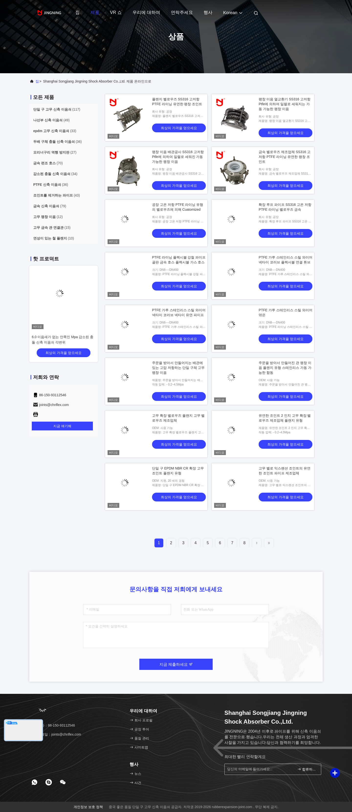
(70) (48, 163)
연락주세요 (182, 12)
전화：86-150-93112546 (54, 725)
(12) (48, 217)
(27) (55, 152)
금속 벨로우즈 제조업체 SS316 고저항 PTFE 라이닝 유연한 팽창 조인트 (284, 157)
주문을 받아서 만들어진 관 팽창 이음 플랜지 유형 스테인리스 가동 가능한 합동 (285, 368)
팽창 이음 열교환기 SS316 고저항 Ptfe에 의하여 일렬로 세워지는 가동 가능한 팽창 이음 (284, 104)
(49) (51, 120)
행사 (208, 12)
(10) (53, 238)
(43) (56, 195)
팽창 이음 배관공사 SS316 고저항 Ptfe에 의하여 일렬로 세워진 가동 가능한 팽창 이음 (178, 157)
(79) (49, 206)
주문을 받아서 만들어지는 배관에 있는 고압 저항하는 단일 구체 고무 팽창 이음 (178, 368)
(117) (56, 109)
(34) (55, 174)
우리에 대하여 (146, 12)
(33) (54, 131)
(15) (51, 227)
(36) (57, 142)
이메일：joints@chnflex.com (57, 734)
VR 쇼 (116, 12)
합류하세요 (307, 769)
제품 (94, 12)
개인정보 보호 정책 (88, 807)
